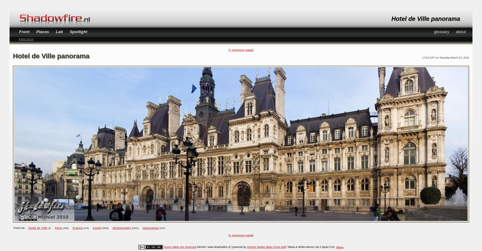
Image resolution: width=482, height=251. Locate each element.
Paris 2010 (26, 39)
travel (97, 228)
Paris (58, 228)
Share (339, 247)
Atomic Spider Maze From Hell (266, 247)
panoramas (151, 228)
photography (122, 228)
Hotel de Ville (37, 228)
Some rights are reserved (180, 247)
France (77, 228)
